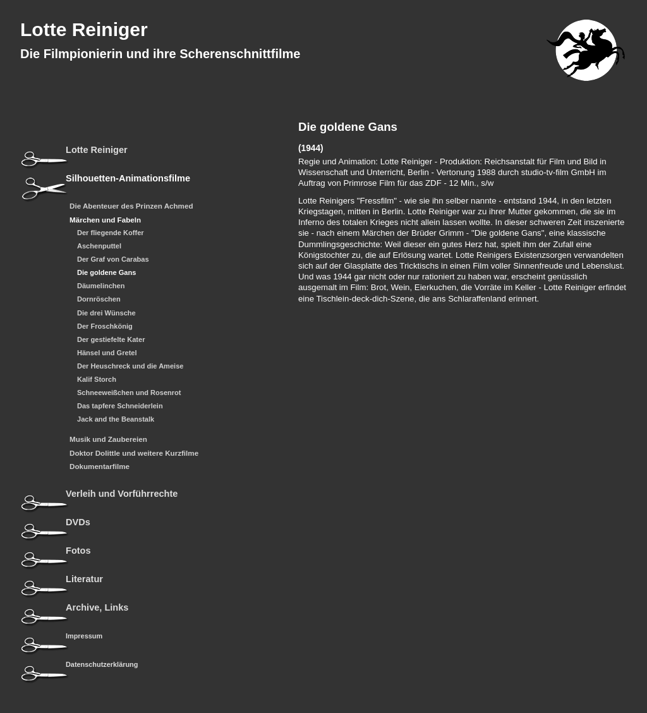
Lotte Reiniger (84, 29)
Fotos (78, 551)
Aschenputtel (99, 246)
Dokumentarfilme (100, 466)
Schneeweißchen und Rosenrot (129, 392)
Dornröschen (99, 299)
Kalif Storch (96, 379)
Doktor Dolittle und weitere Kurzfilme (134, 453)
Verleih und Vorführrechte (122, 494)
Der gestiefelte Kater (111, 339)
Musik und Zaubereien (108, 439)
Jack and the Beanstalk (115, 419)
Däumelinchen (101, 286)
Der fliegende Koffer (110, 232)
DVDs (78, 522)
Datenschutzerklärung (102, 664)
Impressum (84, 636)
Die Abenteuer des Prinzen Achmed (131, 206)
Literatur (84, 579)
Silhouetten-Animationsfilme (128, 178)
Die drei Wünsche (106, 313)
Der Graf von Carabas (113, 259)
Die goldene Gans (106, 272)
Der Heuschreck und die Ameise (130, 366)
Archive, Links (97, 607)
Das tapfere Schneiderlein (120, 406)
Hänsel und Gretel (107, 353)
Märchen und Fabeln (105, 220)
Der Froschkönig (105, 326)
